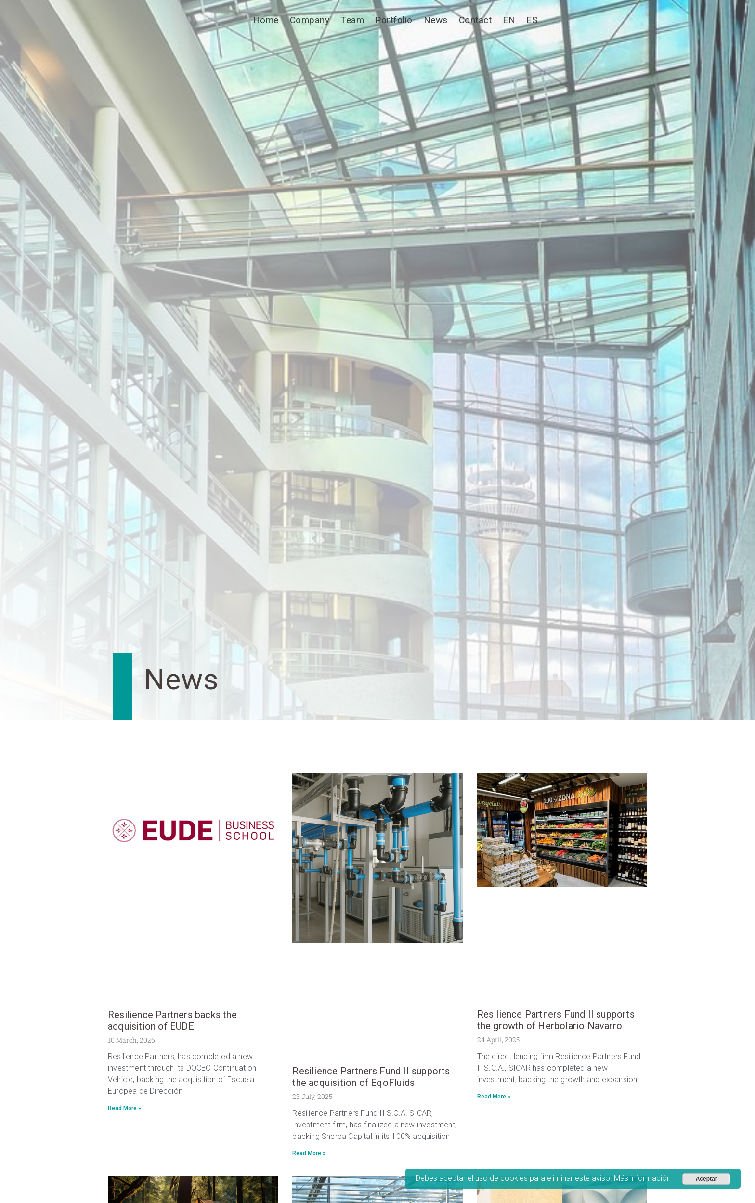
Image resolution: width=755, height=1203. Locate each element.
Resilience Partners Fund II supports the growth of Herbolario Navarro (556, 1020)
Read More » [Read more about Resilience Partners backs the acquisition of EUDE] (124, 1108)
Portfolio (394, 20)
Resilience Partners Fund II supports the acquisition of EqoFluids (371, 1076)
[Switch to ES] (531, 20)
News (436, 20)
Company (310, 20)
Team (352, 20)
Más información (642, 1178)
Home (266, 20)
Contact (475, 20)
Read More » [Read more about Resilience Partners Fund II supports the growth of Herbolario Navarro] (493, 1096)
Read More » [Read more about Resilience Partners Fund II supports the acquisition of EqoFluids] (308, 1153)
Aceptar (706, 1179)
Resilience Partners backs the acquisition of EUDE (172, 1020)
